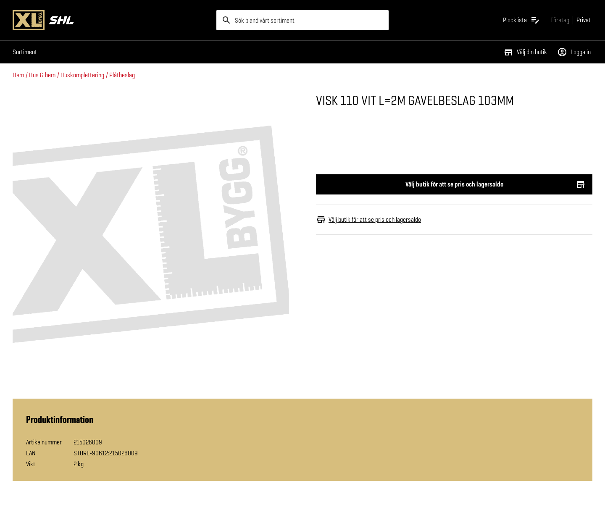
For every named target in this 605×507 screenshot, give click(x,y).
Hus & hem (42, 75)
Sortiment (25, 51)
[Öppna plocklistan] (521, 20)
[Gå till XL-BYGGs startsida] (111, 20)
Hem (18, 75)
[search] (302, 20)
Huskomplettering (82, 75)
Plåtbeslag (122, 75)
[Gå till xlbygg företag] (559, 20)
